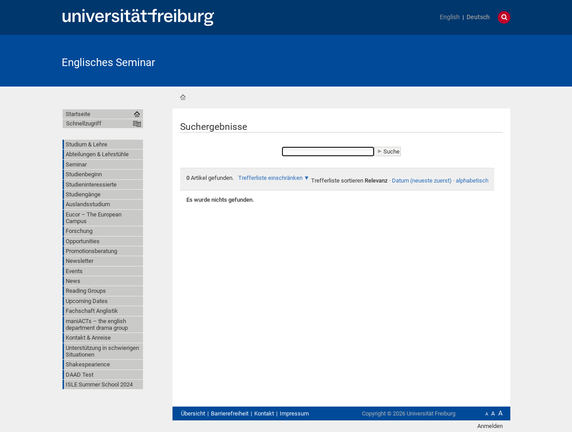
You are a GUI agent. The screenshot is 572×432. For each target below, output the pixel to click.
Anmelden (490, 426)
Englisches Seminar (108, 62)
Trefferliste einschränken (270, 177)
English (450, 17)
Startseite (182, 97)
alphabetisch (472, 180)
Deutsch (478, 17)
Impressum (294, 413)
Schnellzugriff (83, 123)
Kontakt (264, 413)
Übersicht (193, 413)
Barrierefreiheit (229, 413)
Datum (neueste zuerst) (422, 180)
